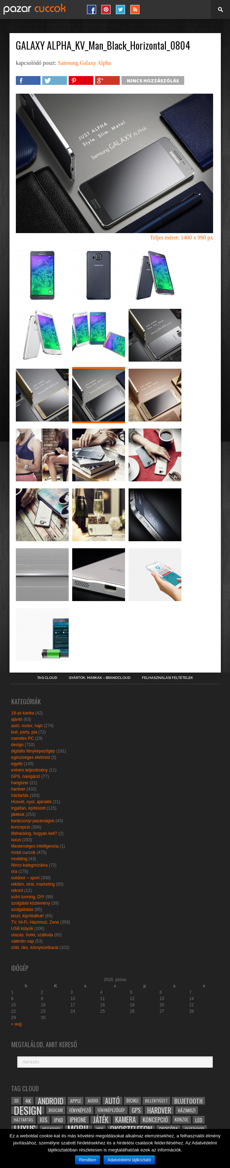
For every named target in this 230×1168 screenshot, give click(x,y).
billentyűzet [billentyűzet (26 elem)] (156, 1101)
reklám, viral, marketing (33, 884)
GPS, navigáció (26, 776)
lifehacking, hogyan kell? (34, 833)
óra (14, 871)
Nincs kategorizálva (29, 865)
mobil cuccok (23, 852)
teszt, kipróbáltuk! (27, 915)
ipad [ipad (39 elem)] (58, 1120)
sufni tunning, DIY (28, 896)
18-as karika (22, 713)
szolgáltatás (22, 909)
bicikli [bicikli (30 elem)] (132, 1100)
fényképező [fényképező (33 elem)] (80, 1110)
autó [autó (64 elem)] (112, 1101)
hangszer (20, 782)
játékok (18, 814)
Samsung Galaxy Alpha (84, 63)
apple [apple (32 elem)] (75, 1100)
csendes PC (22, 738)
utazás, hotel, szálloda (32, 934)
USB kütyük (22, 928)
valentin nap (22, 941)
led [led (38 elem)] (198, 1120)
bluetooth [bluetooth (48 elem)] (188, 1101)
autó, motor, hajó (27, 725)
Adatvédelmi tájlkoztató (129, 1159)
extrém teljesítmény (29, 770)
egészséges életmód (30, 757)
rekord (17, 890)
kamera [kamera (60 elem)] (125, 1120)
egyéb (17, 763)
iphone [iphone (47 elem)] (78, 1120)
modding (19, 858)
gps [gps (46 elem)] (136, 1110)
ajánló (17, 719)
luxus (16, 839)
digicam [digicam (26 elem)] (56, 1110)
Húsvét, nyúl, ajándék (31, 801)
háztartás (20, 795)
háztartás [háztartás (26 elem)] (23, 1120)
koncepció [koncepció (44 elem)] (155, 1120)
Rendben (87, 1159)
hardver (18, 789)
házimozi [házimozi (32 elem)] (186, 1110)
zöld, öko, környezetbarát (34, 947)
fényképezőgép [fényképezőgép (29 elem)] (111, 1110)
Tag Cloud (47, 678)
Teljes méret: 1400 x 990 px (181, 238)
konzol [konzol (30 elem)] (181, 1119)
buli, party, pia (24, 732)
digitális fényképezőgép (33, 751)
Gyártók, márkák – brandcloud (99, 678)
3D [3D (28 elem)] (16, 1101)
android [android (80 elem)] (50, 1101)
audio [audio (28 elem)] (93, 1101)
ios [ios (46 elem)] (43, 1120)
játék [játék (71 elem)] (100, 1120)
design (17, 744)
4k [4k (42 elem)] (28, 1101)
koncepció (20, 827)
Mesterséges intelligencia (35, 846)
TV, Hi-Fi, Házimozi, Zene (35, 922)
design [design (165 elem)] (28, 1110)
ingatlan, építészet (28, 808)
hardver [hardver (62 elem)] (159, 1110)
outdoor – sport (25, 877)
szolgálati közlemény (30, 903)
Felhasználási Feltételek (167, 678)
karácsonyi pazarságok (33, 820)
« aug (16, 1024)
